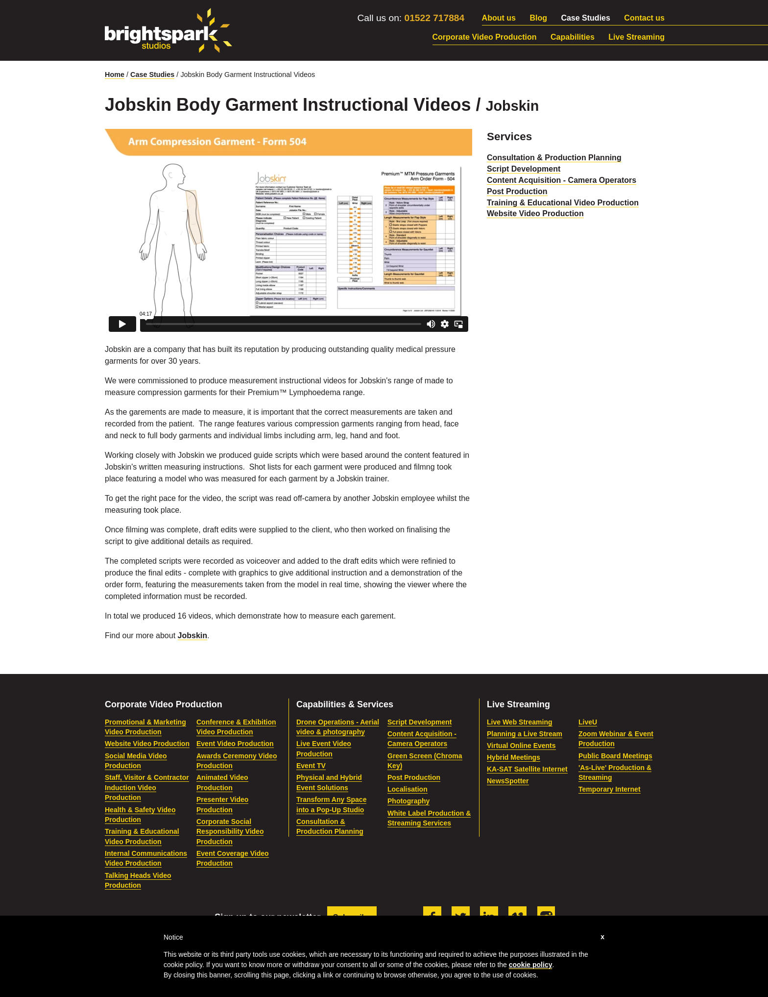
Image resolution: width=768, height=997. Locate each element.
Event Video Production (235, 744)
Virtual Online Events (521, 745)
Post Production (517, 191)
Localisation (407, 789)
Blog (538, 18)
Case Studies (585, 18)
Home (114, 74)
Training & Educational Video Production (563, 203)
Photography (408, 801)
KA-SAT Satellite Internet (527, 769)
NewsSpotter (508, 781)
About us (499, 18)
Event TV (311, 766)
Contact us (644, 18)
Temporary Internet (609, 789)
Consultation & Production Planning (554, 157)
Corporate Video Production (484, 37)
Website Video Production (535, 213)
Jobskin (192, 635)
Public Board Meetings (615, 756)
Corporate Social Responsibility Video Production (230, 832)
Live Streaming (636, 37)
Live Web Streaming (519, 722)
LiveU (587, 722)
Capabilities (573, 37)
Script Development (523, 169)
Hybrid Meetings (513, 757)
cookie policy (530, 965)
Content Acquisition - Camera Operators (561, 180)
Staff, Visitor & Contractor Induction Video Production (147, 787)
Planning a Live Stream (524, 734)
